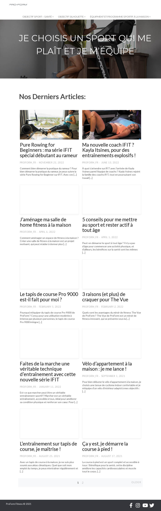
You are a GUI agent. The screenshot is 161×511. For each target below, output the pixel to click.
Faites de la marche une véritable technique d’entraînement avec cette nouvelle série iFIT (48, 371)
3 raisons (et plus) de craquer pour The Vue (105, 296)
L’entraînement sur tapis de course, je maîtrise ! (48, 446)
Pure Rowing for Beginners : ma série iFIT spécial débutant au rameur (49, 150)
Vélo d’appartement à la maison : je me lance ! (107, 366)
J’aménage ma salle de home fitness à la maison (45, 222)
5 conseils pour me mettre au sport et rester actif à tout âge (109, 224)
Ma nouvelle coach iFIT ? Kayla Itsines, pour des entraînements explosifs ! (109, 150)
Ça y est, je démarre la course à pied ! (105, 446)
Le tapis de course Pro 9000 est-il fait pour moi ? (49, 296)
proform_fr (28, 162)
